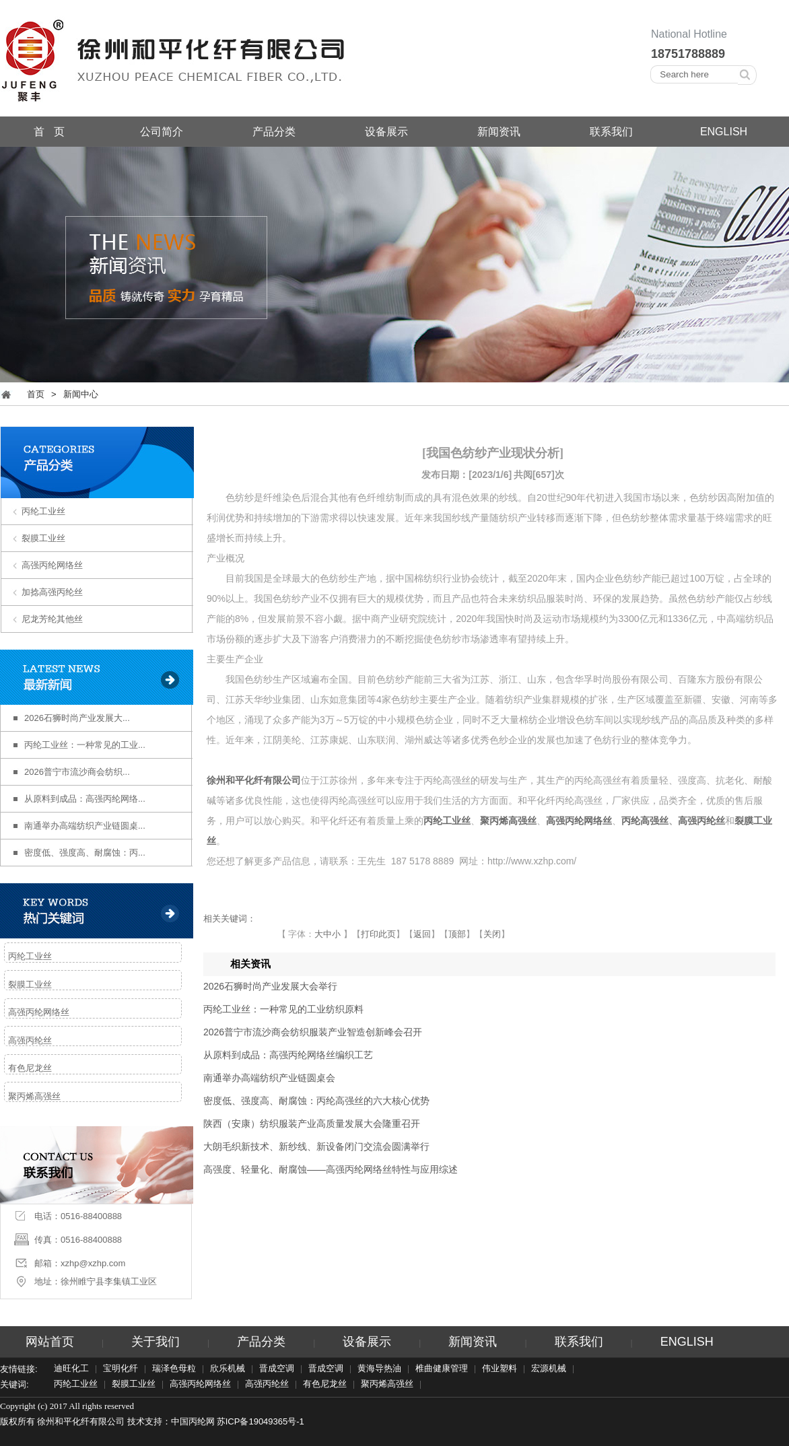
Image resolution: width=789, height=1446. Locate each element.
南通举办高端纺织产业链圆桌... (84, 826)
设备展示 (386, 131)
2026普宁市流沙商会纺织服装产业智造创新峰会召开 (312, 1032)
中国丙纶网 (193, 1421)
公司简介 (161, 131)
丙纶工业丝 (43, 511)
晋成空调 (276, 1369)
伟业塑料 (499, 1369)
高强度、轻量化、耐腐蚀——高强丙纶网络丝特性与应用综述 (330, 1169)
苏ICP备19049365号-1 (260, 1421)
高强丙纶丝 (30, 1040)
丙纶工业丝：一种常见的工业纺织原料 (283, 1009)
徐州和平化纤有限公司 (254, 780)
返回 (422, 934)
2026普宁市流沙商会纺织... (77, 772)
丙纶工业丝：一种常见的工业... (84, 745)
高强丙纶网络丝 (52, 565)
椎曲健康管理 (441, 1369)
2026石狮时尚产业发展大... (77, 718)
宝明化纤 (120, 1369)
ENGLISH (723, 131)
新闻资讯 (498, 131)
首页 (35, 394)
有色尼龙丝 (30, 1068)
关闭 (492, 934)
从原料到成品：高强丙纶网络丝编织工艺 (288, 1054)
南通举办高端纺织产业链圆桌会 (269, 1077)
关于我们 (155, 1341)
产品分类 (274, 131)
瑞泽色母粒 (174, 1369)
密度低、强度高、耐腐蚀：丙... (84, 853)
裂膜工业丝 (43, 538)
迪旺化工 (71, 1369)
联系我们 (611, 131)
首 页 (49, 131)
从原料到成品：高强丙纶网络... (84, 799)
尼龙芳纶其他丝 (52, 619)
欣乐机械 (227, 1369)
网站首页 (50, 1341)
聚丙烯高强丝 (34, 1096)
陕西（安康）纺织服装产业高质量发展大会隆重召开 (311, 1123)
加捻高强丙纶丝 (52, 592)
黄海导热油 (379, 1369)
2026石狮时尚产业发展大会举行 (270, 986)
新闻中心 (80, 394)
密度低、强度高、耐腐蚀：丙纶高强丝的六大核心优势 (316, 1100)
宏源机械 (548, 1369)
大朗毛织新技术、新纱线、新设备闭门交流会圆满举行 (316, 1146)
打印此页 (378, 934)
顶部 (457, 934)
